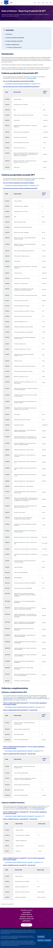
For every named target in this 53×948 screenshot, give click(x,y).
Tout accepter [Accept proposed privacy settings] (41, 936)
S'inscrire (26, 925)
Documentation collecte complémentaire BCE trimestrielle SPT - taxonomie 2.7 (23, 707)
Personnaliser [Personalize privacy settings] (47, 940)
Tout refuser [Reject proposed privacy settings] (40, 940)
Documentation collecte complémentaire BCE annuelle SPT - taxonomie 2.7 (23, 750)
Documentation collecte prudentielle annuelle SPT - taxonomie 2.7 (20, 185)
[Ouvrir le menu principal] (1, 2)
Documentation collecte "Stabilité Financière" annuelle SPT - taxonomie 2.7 (22, 862)
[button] (51, 2)
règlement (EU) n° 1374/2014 (25, 697)
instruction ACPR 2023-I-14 (38, 807)
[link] (26, 34)
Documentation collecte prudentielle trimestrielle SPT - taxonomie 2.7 (21, 83)
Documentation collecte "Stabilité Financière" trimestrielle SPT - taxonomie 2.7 (23, 816)
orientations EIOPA (31, 78)
